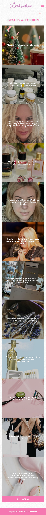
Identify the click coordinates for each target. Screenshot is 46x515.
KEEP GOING (23, 499)
